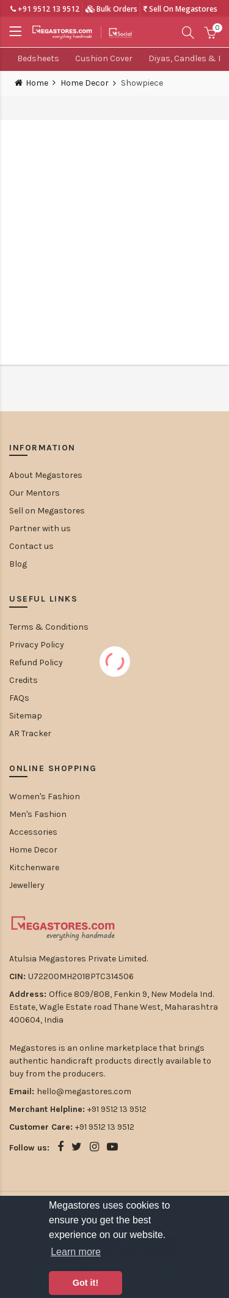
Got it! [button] (85, 1283)
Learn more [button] (76, 1252)
